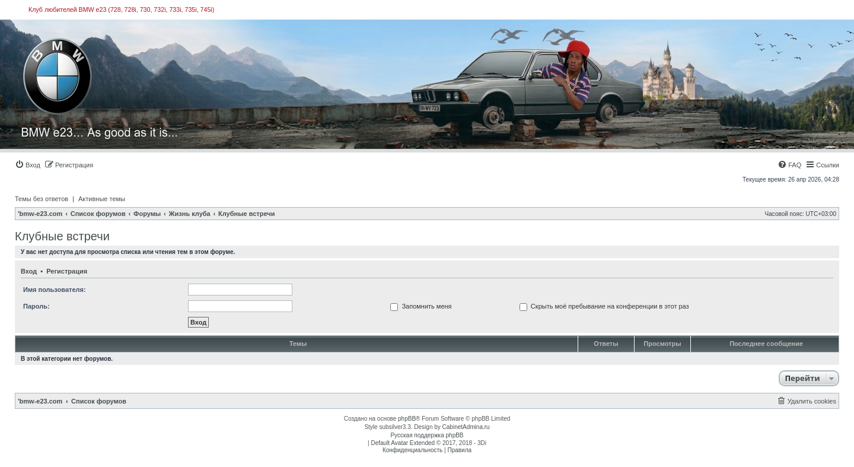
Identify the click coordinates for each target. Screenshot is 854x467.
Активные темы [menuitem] (101, 198)
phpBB (407, 418)
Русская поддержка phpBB (426, 435)
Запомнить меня (420, 306)
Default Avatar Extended (403, 443)
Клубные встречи (62, 236)
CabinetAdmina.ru (466, 427)
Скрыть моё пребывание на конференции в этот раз (604, 306)
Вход (29, 271)
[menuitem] (27, 165)
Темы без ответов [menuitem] (41, 198)
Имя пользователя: (54, 289)
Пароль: (36, 306)
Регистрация (66, 271)
